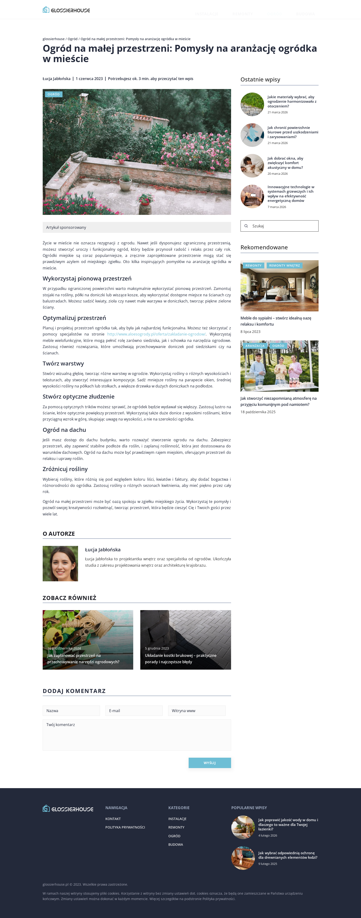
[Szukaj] (246, 226)
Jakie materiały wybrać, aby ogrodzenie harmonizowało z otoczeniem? (292, 101)
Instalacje (244, 9)
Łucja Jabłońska (57, 78)
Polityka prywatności (125, 827)
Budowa (311, 9)
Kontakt (113, 818)
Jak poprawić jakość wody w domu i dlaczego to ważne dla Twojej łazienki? (288, 824)
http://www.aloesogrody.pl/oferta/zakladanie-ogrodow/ (156, 334)
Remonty (269, 9)
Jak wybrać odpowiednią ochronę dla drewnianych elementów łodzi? (287, 855)
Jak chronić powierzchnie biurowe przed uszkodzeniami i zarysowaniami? (293, 132)
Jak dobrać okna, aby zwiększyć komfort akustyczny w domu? (285, 163)
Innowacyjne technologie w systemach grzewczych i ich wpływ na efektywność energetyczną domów (291, 194)
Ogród (290, 9)
